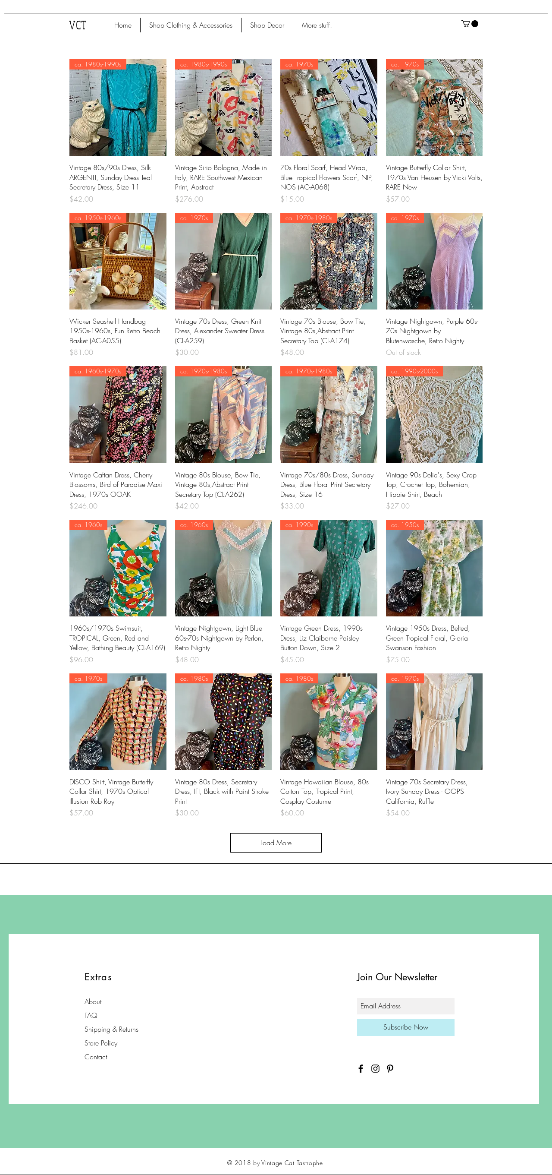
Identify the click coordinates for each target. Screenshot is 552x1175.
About (93, 1001)
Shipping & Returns (111, 1029)
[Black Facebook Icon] (360, 1068)
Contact (96, 1056)
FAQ (91, 1015)
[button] (191, 25)
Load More (276, 842)
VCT (78, 25)
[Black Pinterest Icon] (390, 1068)
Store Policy (101, 1043)
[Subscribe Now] (406, 1027)
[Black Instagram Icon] (375, 1068)
